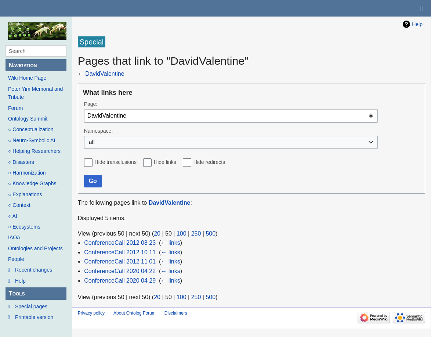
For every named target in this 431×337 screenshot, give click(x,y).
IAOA (14, 237)
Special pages (31, 306)
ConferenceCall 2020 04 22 (120, 271)
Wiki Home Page (27, 78)
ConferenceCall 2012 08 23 (120, 243)
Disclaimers (175, 313)
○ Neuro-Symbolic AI (31, 140)
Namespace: (98, 131)
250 (196, 233)
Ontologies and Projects (35, 248)
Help (20, 281)
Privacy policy (91, 313)
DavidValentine (104, 74)
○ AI (12, 216)
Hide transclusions (116, 162)
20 (157, 233)
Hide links (165, 162)
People (16, 259)
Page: (91, 104)
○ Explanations (25, 194)
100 (181, 233)
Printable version (34, 317)
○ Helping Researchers (34, 151)
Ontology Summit (27, 119)
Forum (15, 108)
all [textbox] (92, 142)
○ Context (19, 205)
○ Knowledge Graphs (32, 183)
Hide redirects (209, 162)
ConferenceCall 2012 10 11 (120, 252)
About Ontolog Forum (134, 313)
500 (211, 233)
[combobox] (231, 116)
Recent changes (33, 270)
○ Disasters (21, 162)
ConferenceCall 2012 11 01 (120, 261)
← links (170, 243)
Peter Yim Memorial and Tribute (35, 93)
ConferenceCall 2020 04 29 (120, 280)
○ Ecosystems (24, 227)
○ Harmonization (27, 173)
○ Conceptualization (31, 129)
